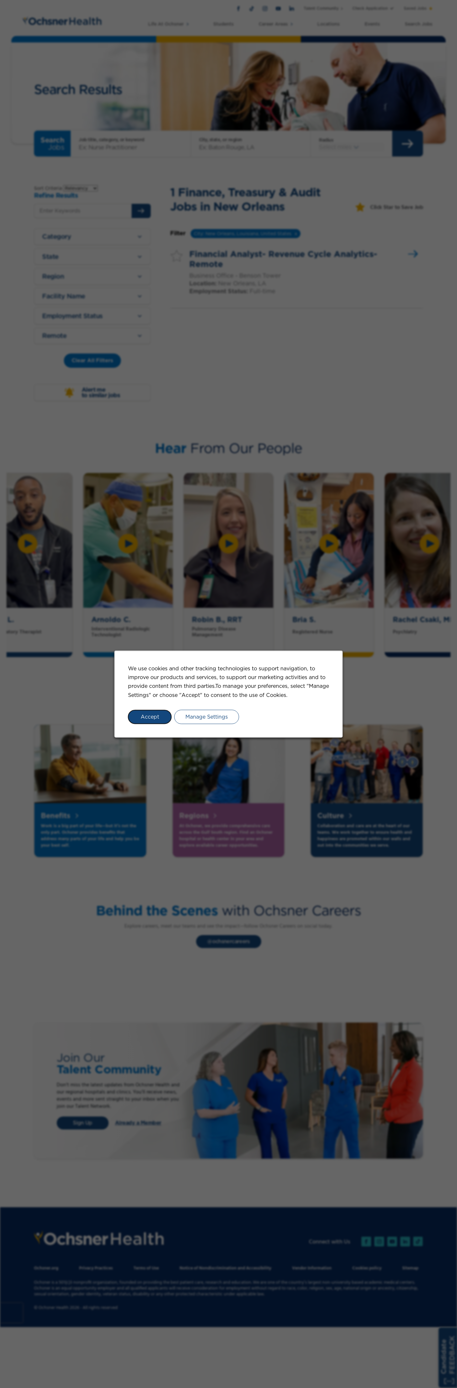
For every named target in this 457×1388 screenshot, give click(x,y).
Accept (150, 716)
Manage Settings (206, 716)
